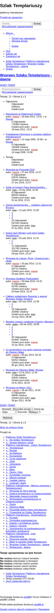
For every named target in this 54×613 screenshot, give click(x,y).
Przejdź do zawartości (11, 17)
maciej (15, 116)
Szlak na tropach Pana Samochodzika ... (26, 187)
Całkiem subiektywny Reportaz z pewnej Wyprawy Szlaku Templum (26, 297)
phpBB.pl (38, 604)
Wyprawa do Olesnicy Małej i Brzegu (24, 370)
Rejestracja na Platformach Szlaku (23, 114)
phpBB (27, 597)
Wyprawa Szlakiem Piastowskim (22, 278)
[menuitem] (23, 38)
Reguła (9, 119)
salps (15, 324)
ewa (14, 190)
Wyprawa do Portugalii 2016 (20, 169)
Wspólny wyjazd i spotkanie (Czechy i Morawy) (30, 322)
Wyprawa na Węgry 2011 (19, 387)
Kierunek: (29, 412)
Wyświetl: (17, 409)
